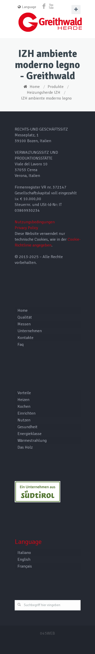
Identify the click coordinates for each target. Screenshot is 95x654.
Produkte (56, 86)
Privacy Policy (26, 227)
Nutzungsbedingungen (35, 222)
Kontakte (25, 337)
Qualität (24, 317)
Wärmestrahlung (32, 440)
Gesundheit (27, 426)
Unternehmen (29, 330)
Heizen (23, 399)
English (23, 559)
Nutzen (23, 420)
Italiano (24, 552)
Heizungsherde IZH (43, 92)
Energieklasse (29, 433)
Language (27, 7)
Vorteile (24, 392)
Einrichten (26, 413)
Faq (20, 344)
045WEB (47, 633)
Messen (24, 324)
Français (24, 566)
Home (35, 86)
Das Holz (25, 447)
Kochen (23, 406)
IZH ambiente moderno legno (46, 98)
